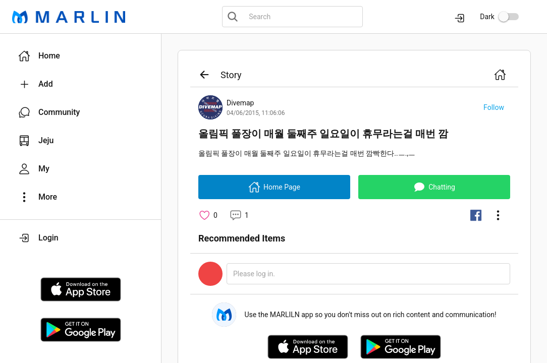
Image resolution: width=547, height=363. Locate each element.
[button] (80, 56)
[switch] (509, 17)
